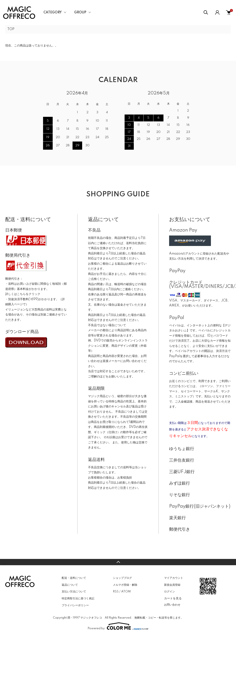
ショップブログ (122, 578)
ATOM (126, 591)
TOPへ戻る (118, 562)
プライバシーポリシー (75, 605)
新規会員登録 (172, 584)
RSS (116, 591)
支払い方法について (74, 591)
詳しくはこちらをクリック (22, 294)
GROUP (80, 12)
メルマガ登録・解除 (125, 584)
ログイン (169, 591)
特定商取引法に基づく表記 (78, 598)
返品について (70, 584)
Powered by (118, 626)
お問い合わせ (172, 604)
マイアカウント (173, 578)
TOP (10, 29)
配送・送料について (74, 578)
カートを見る (173, 598)
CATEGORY (52, 12)
